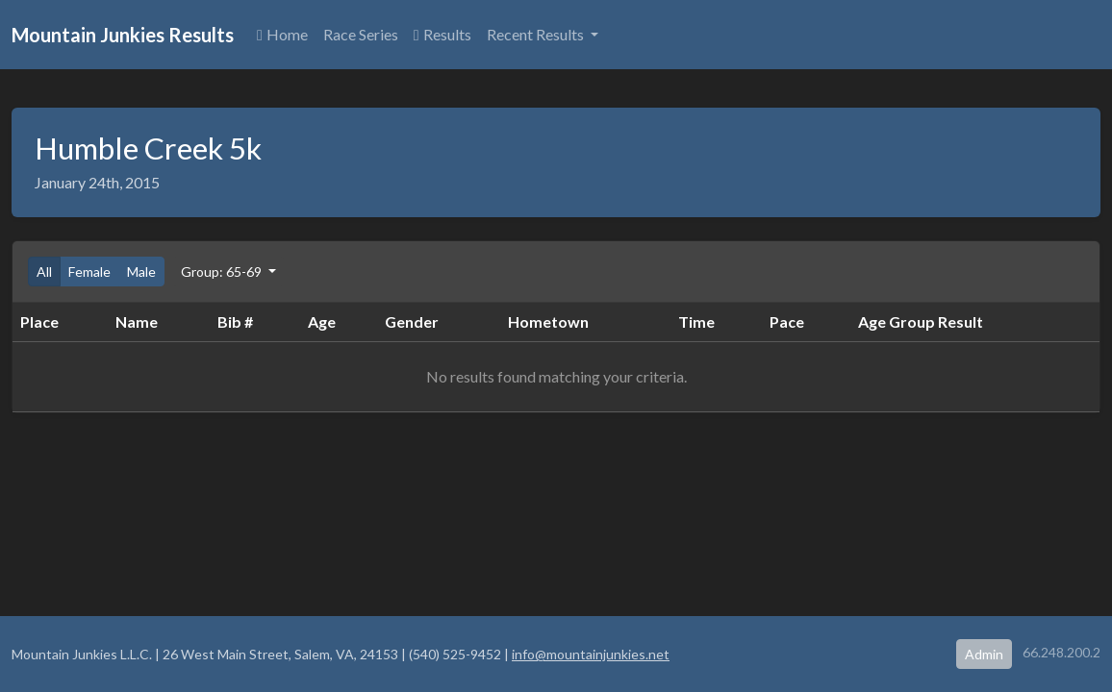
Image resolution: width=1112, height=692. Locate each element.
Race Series (360, 34)
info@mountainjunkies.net (591, 654)
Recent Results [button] (537, 34)
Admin (984, 654)
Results (442, 34)
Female (89, 271)
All (44, 271)
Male (141, 271)
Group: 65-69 (223, 271)
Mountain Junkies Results (123, 34)
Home (282, 34)
